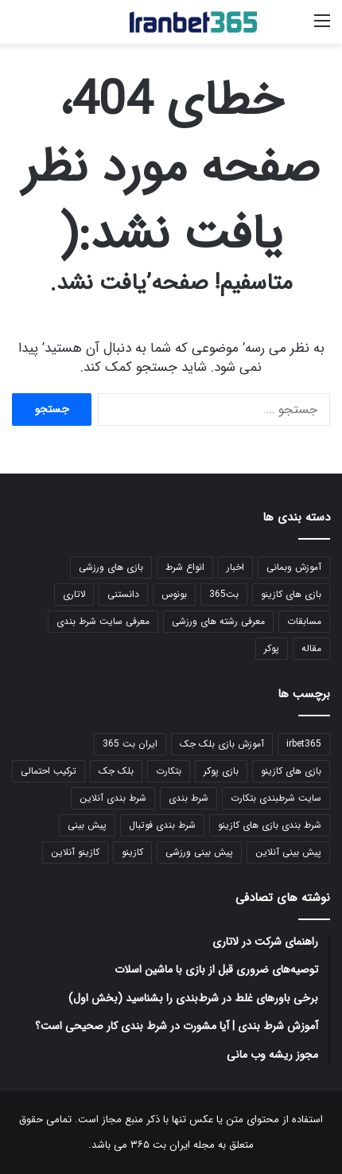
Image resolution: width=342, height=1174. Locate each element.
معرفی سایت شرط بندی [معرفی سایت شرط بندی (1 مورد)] (103, 621)
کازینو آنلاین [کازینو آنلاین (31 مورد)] (75, 852)
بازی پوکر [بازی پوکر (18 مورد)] (221, 770)
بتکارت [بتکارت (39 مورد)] (168, 770)
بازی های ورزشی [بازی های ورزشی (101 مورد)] (111, 567)
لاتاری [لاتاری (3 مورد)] (74, 594)
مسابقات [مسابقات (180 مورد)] (304, 621)
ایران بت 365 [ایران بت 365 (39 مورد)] (130, 743)
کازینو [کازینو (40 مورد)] (132, 852)
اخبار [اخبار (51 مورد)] (235, 567)
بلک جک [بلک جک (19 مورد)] (116, 770)
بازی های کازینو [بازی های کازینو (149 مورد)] (291, 594)
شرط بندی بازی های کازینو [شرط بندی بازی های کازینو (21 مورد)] (269, 825)
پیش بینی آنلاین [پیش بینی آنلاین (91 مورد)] (288, 852)
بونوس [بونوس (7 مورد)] (174, 594)
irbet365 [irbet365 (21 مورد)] (303, 743)
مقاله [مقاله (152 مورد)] (311, 648)
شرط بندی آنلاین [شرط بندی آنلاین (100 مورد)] (113, 797)
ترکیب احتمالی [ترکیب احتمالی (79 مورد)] (48, 770)
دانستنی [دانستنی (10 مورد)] (123, 594)
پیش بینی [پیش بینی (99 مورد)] (87, 825)
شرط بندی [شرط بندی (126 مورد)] (188, 797)
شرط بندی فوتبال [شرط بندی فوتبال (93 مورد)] (162, 825)
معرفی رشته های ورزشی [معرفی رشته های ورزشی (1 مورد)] (218, 621)
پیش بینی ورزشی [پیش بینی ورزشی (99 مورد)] (199, 852)
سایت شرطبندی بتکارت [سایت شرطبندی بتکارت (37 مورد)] (276, 797)
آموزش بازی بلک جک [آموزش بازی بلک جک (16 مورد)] (222, 743)
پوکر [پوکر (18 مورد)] (271, 648)
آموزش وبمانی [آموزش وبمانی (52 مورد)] (293, 567)
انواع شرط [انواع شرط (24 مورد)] (184, 567)
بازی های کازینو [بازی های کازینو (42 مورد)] (291, 770)
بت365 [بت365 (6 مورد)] (224, 594)
